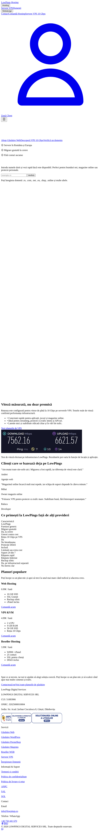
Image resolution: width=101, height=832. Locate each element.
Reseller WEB (8, 752)
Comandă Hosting (16, 13)
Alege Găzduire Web (10, 140)
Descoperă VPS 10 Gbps (31, 140)
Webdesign (7, 11)
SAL (3, 791)
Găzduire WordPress (10, 737)
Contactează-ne (8, 684)
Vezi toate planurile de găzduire (30, 684)
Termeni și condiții (10, 771)
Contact (4, 13)
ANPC (4, 786)
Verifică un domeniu (53, 140)
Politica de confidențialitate (14, 776)
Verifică (31, 175)
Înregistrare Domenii (11, 762)
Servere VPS (7, 8)
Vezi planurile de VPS (11, 428)
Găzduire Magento (10, 747)
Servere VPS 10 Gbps (35, 13)
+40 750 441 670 (9, 821)
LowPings (10, 2)
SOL (3, 796)
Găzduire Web (7, 732)
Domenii (17, 8)
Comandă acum (8, 607)
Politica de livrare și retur (13, 781)
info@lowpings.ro (9, 811)
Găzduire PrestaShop (11, 742)
